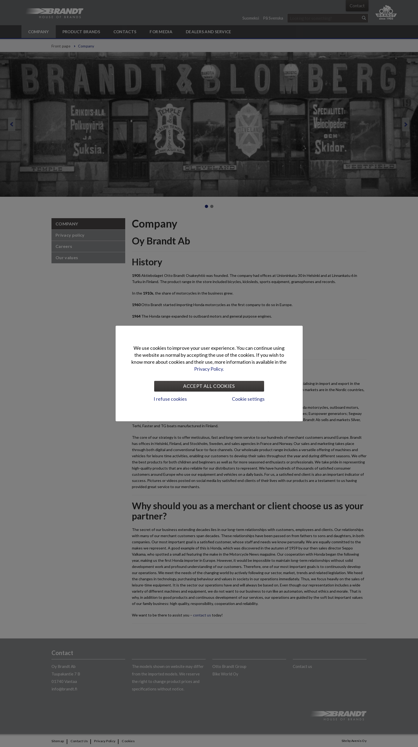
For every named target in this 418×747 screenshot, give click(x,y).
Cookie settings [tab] (248, 399)
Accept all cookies (209, 386)
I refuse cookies (170, 399)
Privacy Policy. (209, 369)
